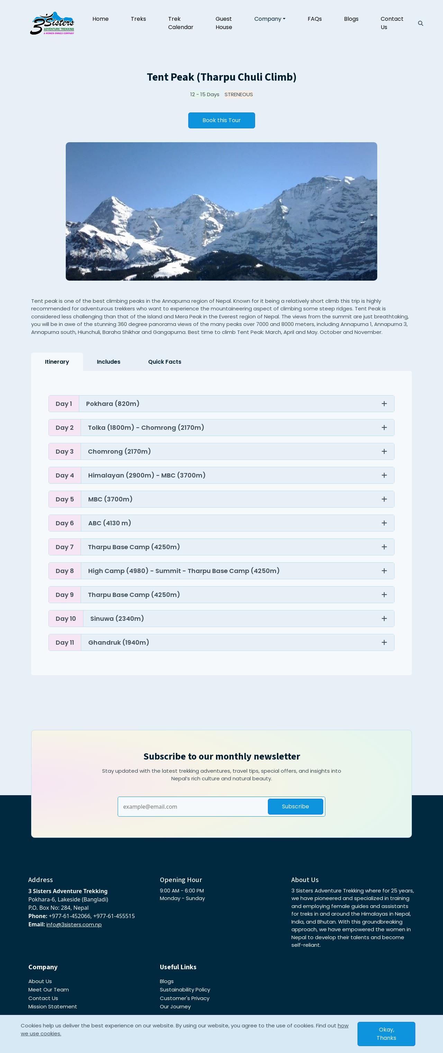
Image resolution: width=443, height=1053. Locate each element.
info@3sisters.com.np (74, 924)
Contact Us (392, 23)
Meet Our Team (48, 989)
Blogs (351, 19)
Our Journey (175, 1006)
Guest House (224, 23)
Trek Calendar (180, 23)
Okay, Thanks (386, 1034)
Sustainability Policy (185, 989)
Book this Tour (221, 120)
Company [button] (267, 19)
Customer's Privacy (184, 998)
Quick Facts (164, 362)
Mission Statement (52, 1006)
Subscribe (295, 806)
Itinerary (57, 362)
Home (100, 19)
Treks (138, 19)
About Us (40, 981)
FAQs (315, 19)
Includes (108, 362)
